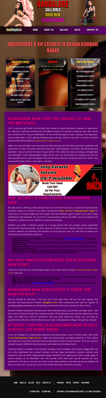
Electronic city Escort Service (20, 80)
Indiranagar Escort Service (20, 67)
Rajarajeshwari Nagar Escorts (48, 140)
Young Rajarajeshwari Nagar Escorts (24, 338)
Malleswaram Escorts (85, 71)
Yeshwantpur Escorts (85, 76)
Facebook (60, 383)
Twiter (68, 383)
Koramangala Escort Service (20, 72)
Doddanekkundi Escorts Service (85, 105)
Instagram (85, 383)
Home (35, 30)
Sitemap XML (46, 391)
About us (49, 30)
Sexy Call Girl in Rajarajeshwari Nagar (42, 283)
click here (54, 69)
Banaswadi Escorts (85, 81)
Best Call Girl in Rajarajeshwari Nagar (77, 211)
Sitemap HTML (35, 391)
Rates (78, 30)
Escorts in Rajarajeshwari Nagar (74, 239)
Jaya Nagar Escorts (85, 67)
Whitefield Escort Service (20, 86)
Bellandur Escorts (85, 90)
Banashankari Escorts (85, 85)
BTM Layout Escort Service (21, 90)
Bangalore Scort (50, 302)
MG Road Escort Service (20, 95)
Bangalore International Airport (20, 101)
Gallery (64, 30)
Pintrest (76, 383)
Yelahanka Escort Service (85, 99)
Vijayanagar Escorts (85, 95)
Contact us (93, 30)
